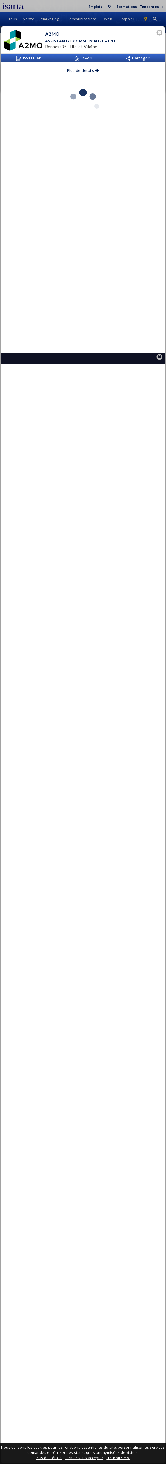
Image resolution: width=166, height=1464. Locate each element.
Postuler (28, 79)
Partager (137, 78)
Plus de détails (83, 91)
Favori (83, 78)
